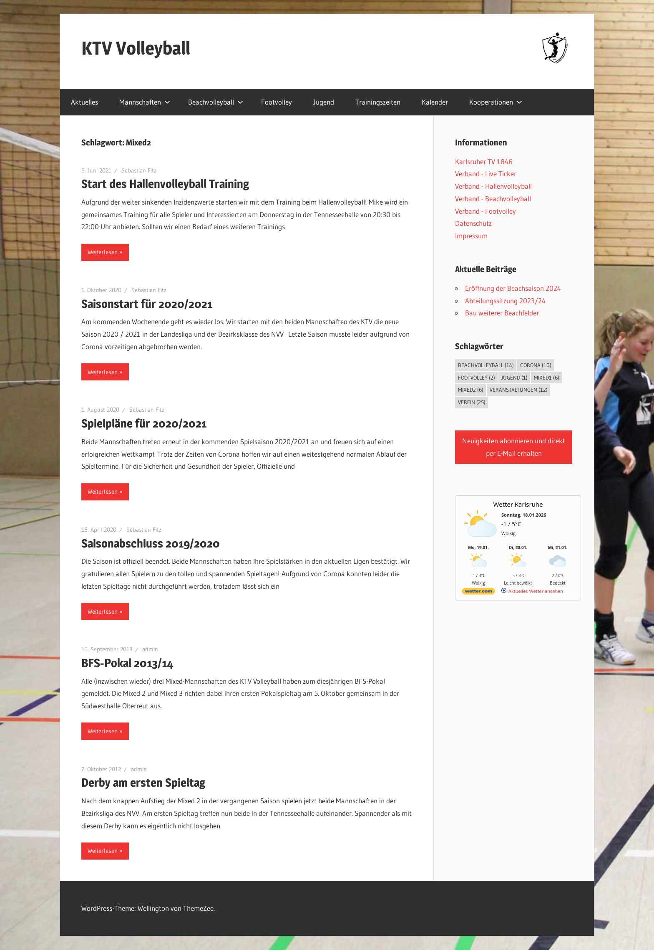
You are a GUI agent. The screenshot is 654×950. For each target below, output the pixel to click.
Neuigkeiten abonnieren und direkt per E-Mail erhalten (513, 447)
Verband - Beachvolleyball (493, 198)
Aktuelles (84, 102)
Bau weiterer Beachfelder (502, 312)
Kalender (435, 102)
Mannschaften (144, 102)
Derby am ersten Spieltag (143, 782)
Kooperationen (495, 102)
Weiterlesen (103, 252)
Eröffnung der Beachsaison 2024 (513, 288)
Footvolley (276, 102)
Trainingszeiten (377, 102)
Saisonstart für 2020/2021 (146, 304)
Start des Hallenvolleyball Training (165, 184)
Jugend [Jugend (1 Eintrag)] (514, 377)
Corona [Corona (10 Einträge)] (535, 365)
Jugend (323, 102)
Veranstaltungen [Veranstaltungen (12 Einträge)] (519, 389)
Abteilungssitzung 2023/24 (505, 300)
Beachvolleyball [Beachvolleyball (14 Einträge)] (486, 365)
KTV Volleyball (135, 48)
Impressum (471, 235)
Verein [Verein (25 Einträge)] (471, 402)
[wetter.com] (478, 593)
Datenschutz (473, 223)
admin (150, 649)
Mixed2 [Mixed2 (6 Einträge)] (470, 389)
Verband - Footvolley (485, 211)
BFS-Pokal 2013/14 (127, 663)
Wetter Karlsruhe (518, 504)
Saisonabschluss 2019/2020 (150, 543)
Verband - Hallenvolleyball (493, 186)
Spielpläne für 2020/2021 (143, 423)
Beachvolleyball (215, 102)
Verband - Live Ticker (485, 173)
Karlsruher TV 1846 (484, 161)
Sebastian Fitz (138, 170)
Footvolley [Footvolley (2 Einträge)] (476, 377)
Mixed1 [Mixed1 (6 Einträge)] (546, 377)
